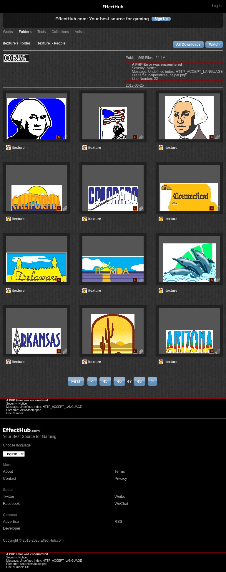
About (8, 471)
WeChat (121, 503)
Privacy (120, 478)
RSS (118, 521)
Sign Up (161, 19)
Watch (214, 44)
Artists (79, 32)
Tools (41, 32)
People (59, 43)
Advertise (11, 521)
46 (119, 381)
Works (8, 32)
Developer (11, 528)
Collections (60, 32)
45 (105, 381)
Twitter (8, 496)
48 (139, 381)
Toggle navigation (7, 5)
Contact (9, 478)
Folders (25, 32)
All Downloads (188, 44)
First (75, 381)
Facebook (11, 503)
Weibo (119, 496)
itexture (18, 148)
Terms (119, 471)
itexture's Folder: (17, 43)
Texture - (45, 43)
